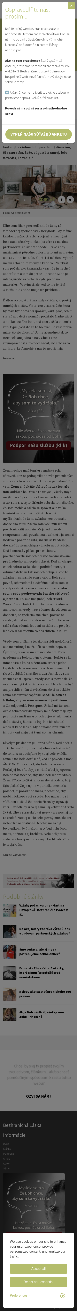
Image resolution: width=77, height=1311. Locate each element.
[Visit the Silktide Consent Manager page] (62, 1296)
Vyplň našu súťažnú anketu (38, 134)
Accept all (38, 1268)
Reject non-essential (38, 1282)
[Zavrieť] (71, 5)
